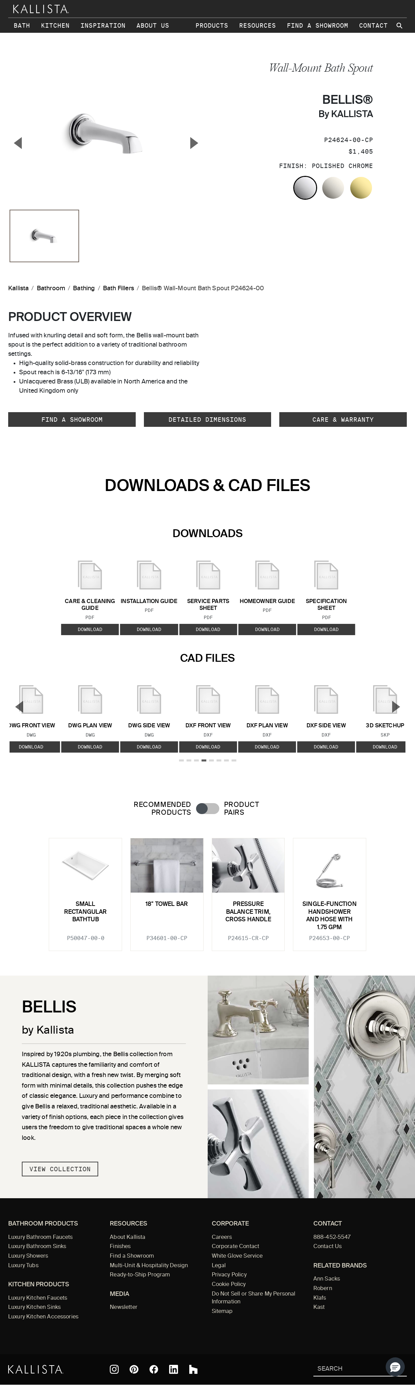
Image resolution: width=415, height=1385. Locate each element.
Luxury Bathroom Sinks (37, 1246)
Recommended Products (162, 809)
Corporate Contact (236, 1246)
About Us (152, 25)
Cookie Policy (229, 1284)
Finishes (120, 1246)
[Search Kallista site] (400, 25)
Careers (222, 1237)
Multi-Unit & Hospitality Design (149, 1266)
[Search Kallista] (350, 1369)
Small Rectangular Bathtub (85, 912)
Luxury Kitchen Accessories (43, 1317)
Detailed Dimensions (207, 419)
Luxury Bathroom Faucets (40, 1237)
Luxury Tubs (23, 1266)
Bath (22, 25)
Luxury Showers (28, 1256)
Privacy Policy (229, 1275)
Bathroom (51, 288)
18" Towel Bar (167, 904)
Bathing (84, 288)
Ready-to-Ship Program (140, 1275)
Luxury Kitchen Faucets (37, 1298)
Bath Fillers (118, 288)
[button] (395, 1366)
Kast (319, 1307)
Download (90, 629)
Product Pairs (241, 809)
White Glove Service (237, 1256)
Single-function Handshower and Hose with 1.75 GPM (329, 915)
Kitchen (55, 25)
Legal (219, 1266)
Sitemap (222, 1311)
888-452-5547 (332, 1237)
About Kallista (127, 1237)
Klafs (319, 1298)
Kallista (18, 288)
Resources (257, 25)
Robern (322, 1288)
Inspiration (102, 25)
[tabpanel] (207, 890)
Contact (373, 25)
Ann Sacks (326, 1279)
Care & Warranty (343, 419)
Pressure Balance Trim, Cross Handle (248, 912)
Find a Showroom (317, 25)
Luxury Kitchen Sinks (34, 1307)
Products (211, 25)
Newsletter (123, 1307)
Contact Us (327, 1246)
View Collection (60, 1169)
